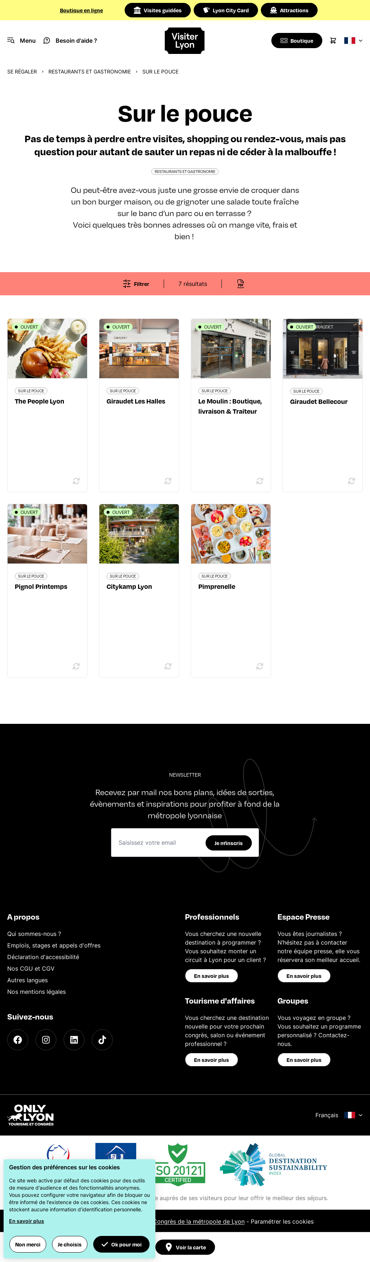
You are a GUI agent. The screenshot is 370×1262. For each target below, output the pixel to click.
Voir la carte (185, 1247)
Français (339, 1115)
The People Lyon (39, 400)
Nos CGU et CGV (31, 968)
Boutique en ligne (81, 10)
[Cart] (333, 40)
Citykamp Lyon (129, 586)
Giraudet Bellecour (319, 401)
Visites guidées (158, 10)
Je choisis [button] (70, 1244)
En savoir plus (211, 975)
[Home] (185, 41)
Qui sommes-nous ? (34, 933)
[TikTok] (102, 1039)
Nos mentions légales (36, 991)
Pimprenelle (216, 586)
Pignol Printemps (41, 586)
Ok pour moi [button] (121, 1244)
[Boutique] (296, 40)
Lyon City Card (226, 10)
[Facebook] (17, 1039)
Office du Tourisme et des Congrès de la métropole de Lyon (162, 1221)
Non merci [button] (27, 1244)
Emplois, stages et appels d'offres (53, 945)
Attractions (289, 10)
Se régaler (22, 71)
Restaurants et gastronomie (89, 71)
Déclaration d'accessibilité (43, 957)
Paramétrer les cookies (282, 1221)
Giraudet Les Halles (136, 400)
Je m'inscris (229, 843)
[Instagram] (45, 1039)
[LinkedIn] (74, 1039)
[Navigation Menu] (21, 40)
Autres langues (27, 980)
